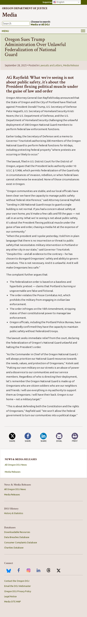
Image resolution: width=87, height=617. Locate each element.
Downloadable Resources (17, 532)
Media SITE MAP (12, 601)
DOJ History (11, 508)
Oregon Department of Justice (24, 8)
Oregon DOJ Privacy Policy (17, 591)
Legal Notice (10, 596)
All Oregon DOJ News (16, 464)
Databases (10, 527)
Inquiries (47, 2)
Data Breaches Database (16, 537)
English (58, 2)
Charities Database (14, 547)
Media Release (71, 65)
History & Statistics (13, 513)
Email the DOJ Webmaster (17, 586)
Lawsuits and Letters (50, 65)
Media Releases (13, 472)
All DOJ (45, 24)
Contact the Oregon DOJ (16, 581)
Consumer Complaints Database (20, 542)
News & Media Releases (17, 484)
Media (34, 24)
